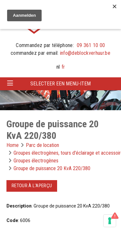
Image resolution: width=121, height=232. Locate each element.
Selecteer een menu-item (60, 84)
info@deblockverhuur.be (85, 53)
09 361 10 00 (91, 45)
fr (63, 67)
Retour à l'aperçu (32, 185)
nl (58, 67)
